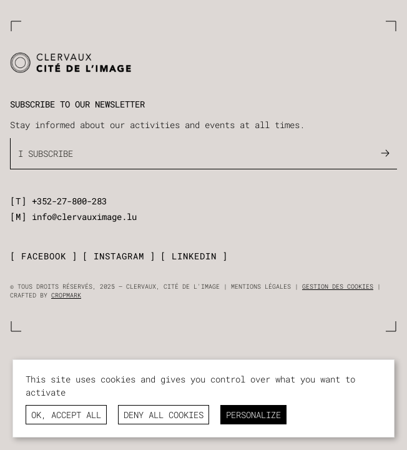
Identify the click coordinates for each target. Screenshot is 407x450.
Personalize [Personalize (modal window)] (253, 415)
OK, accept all (66, 415)
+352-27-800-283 (69, 201)
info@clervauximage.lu (84, 216)
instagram (119, 256)
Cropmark (66, 295)
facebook (43, 256)
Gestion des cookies (337, 286)
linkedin (194, 256)
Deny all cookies (163, 415)
